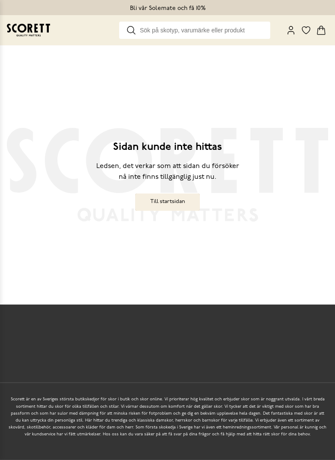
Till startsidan (167, 201)
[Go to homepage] (28, 30)
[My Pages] (291, 30)
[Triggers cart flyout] (321, 30)
